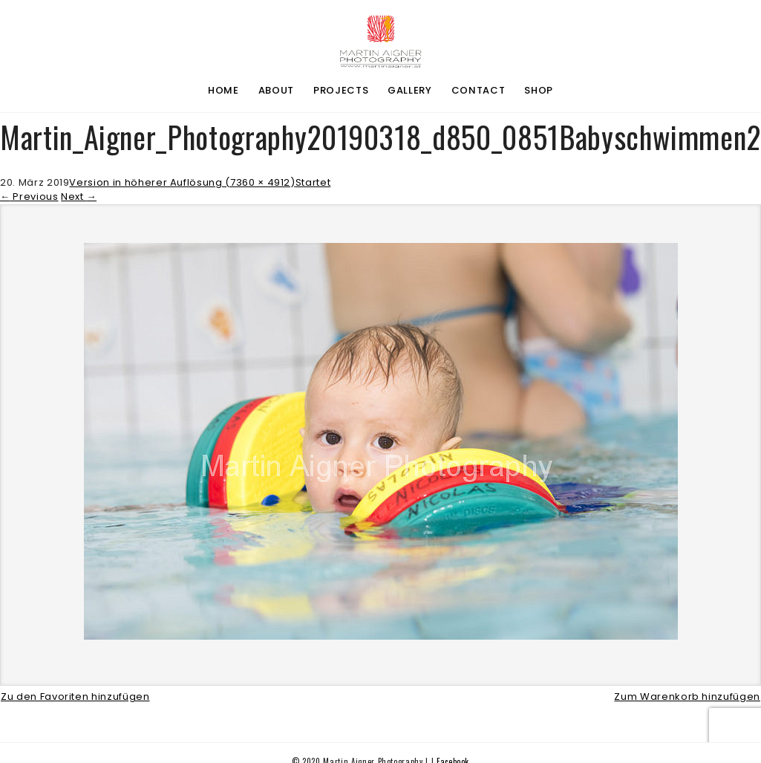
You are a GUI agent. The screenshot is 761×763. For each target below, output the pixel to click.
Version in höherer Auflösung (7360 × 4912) (182, 182)
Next (79, 196)
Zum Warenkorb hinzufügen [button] (687, 696)
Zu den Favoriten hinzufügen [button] (75, 696)
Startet (313, 182)
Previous (29, 196)
